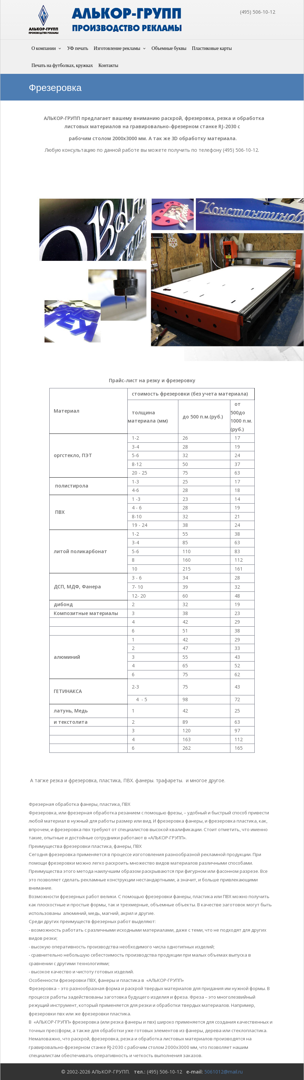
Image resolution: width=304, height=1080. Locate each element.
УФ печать (77, 48)
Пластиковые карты (212, 48)
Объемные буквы (169, 48)
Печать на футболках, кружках (62, 65)
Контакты (108, 65)
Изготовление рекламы (117, 48)
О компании (43, 48)
